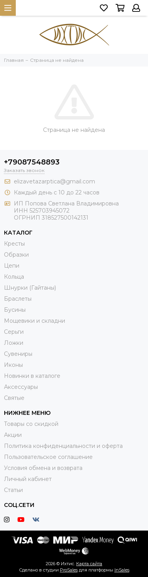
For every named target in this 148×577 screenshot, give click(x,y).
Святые (14, 397)
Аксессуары (21, 386)
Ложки (13, 342)
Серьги (14, 331)
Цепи (11, 265)
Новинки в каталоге (32, 375)
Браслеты (18, 298)
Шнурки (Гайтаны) (30, 287)
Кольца (14, 276)
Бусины (15, 309)
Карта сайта (89, 563)
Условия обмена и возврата (43, 468)
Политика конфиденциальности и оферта (63, 445)
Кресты (14, 243)
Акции (13, 434)
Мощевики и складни (34, 320)
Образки (16, 254)
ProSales (69, 570)
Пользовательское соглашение (48, 456)
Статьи (13, 490)
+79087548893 (32, 162)
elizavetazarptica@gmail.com (54, 181)
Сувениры (18, 353)
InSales (121, 570)
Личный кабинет (28, 479)
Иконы (13, 364)
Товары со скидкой (31, 423)
